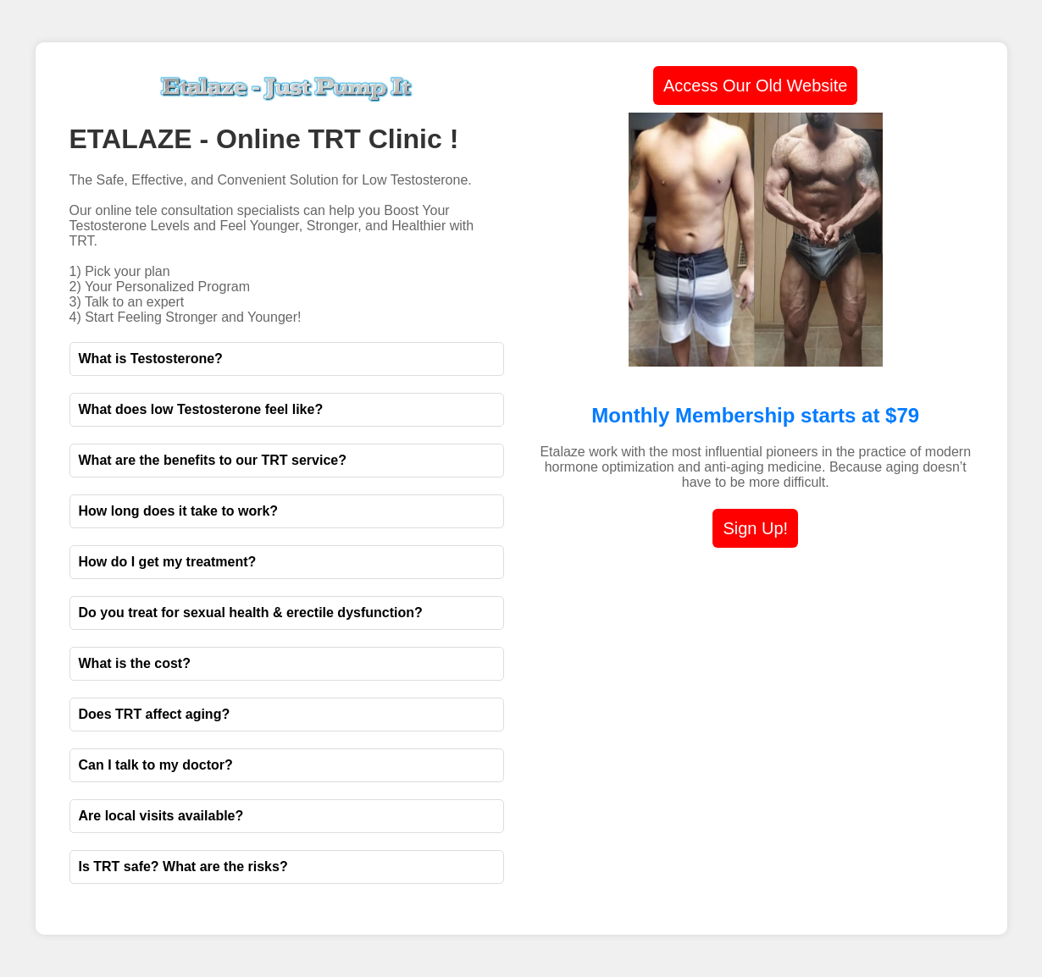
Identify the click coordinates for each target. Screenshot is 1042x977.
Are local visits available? (161, 816)
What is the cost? (135, 663)
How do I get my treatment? (168, 562)
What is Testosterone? (151, 358)
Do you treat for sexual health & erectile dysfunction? (251, 612)
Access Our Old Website (755, 85)
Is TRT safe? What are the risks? (183, 866)
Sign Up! (755, 528)
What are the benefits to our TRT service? (213, 460)
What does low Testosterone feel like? (201, 409)
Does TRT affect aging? (154, 714)
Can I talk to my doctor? (156, 765)
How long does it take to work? (179, 511)
